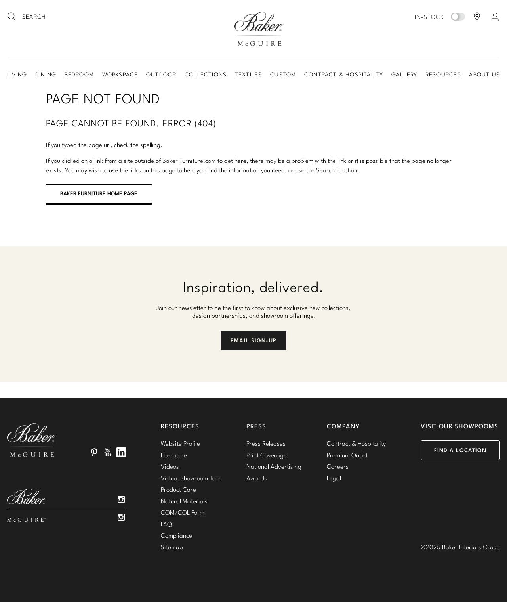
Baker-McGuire (259, 29)
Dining (45, 74)
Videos (170, 466)
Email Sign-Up (253, 340)
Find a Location (460, 450)
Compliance (176, 535)
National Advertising (273, 466)
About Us (484, 74)
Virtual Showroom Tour (191, 478)
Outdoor (161, 74)
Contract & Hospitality (343, 74)
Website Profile (180, 443)
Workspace (120, 74)
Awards (256, 478)
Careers (338, 466)
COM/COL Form (182, 512)
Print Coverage (266, 455)
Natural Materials (184, 501)
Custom (283, 74)
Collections (206, 74)
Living (17, 74)
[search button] (12, 16)
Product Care (178, 489)
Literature (174, 455)
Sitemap (172, 547)
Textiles (248, 74)
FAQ (166, 524)
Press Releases (266, 443)
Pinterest (94, 452)
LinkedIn (121, 452)
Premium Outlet (347, 455)
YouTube (107, 452)
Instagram (121, 499)
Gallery (404, 74)
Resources (443, 74)
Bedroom (79, 74)
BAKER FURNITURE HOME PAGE (98, 193)
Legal (334, 478)
